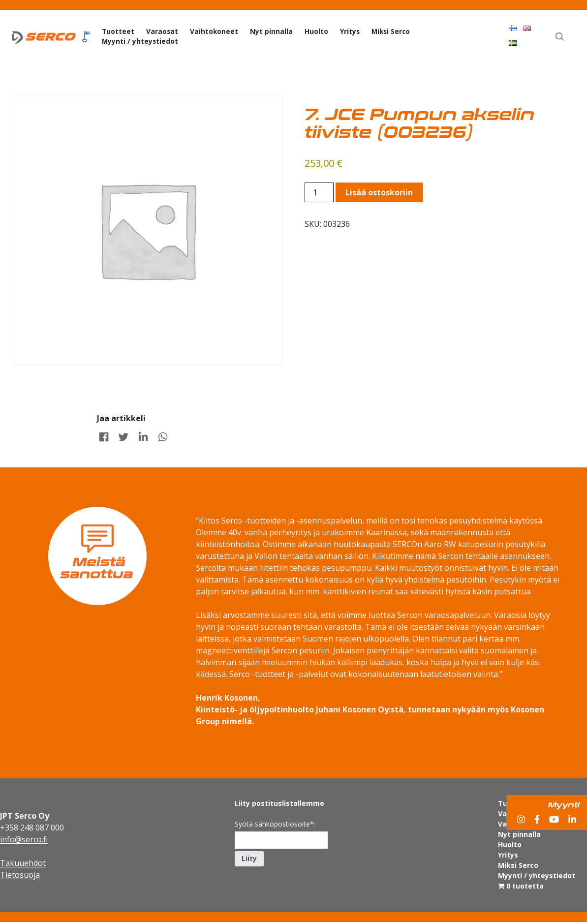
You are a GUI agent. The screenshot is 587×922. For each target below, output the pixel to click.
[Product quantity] (319, 192)
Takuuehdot (23, 863)
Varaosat (162, 31)
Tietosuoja (20, 874)
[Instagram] (521, 819)
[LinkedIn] (572, 819)
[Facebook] (537, 819)
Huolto (316, 31)
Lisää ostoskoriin (379, 192)
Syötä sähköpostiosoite (275, 824)
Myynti (564, 804)
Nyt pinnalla (271, 31)
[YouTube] (554, 819)
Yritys (350, 31)
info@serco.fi (24, 839)
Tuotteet (118, 31)
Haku (565, 27)
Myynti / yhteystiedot (140, 41)
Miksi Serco (390, 31)
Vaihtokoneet (214, 31)
